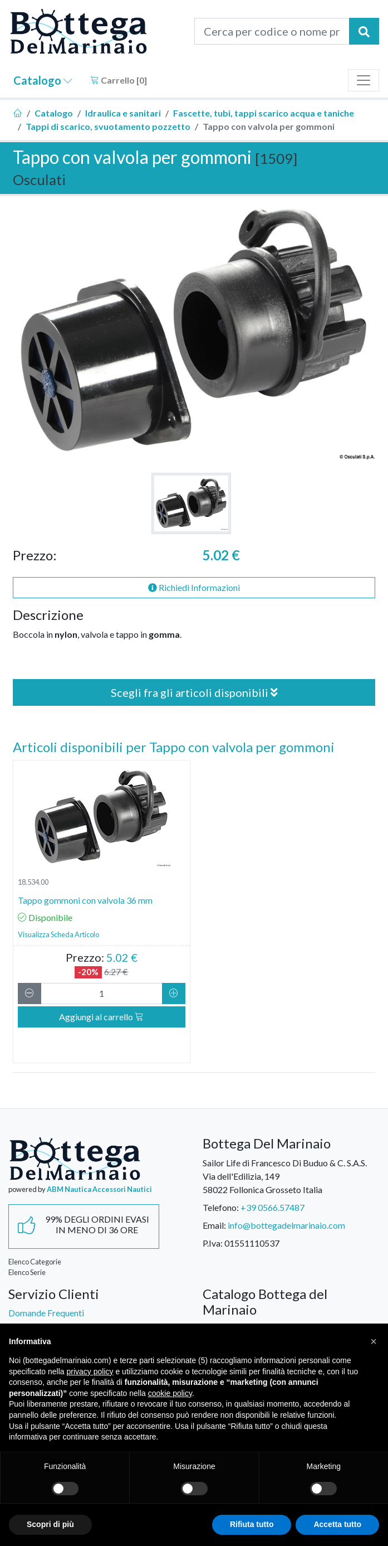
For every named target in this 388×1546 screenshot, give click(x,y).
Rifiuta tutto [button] (252, 1524)
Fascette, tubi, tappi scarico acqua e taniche (263, 113)
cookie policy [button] (170, 1393)
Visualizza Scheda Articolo (58, 934)
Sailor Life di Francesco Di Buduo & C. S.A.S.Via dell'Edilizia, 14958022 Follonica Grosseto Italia (285, 1176)
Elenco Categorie (34, 1261)
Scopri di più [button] (50, 1524)
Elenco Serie (27, 1272)
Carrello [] (118, 80)
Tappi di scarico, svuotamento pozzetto (108, 126)
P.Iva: (213, 1243)
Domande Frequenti (46, 1312)
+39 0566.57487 (272, 1207)
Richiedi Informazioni (194, 587)
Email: (214, 1225)
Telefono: (221, 1207)
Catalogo (42, 80)
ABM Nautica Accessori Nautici (99, 1189)
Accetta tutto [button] (337, 1524)
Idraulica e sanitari (123, 113)
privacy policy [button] (90, 1371)
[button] (373, 1341)
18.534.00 (33, 882)
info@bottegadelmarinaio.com (286, 1225)
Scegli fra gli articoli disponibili (194, 692)
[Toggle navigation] (363, 80)
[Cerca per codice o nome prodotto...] (272, 31)
